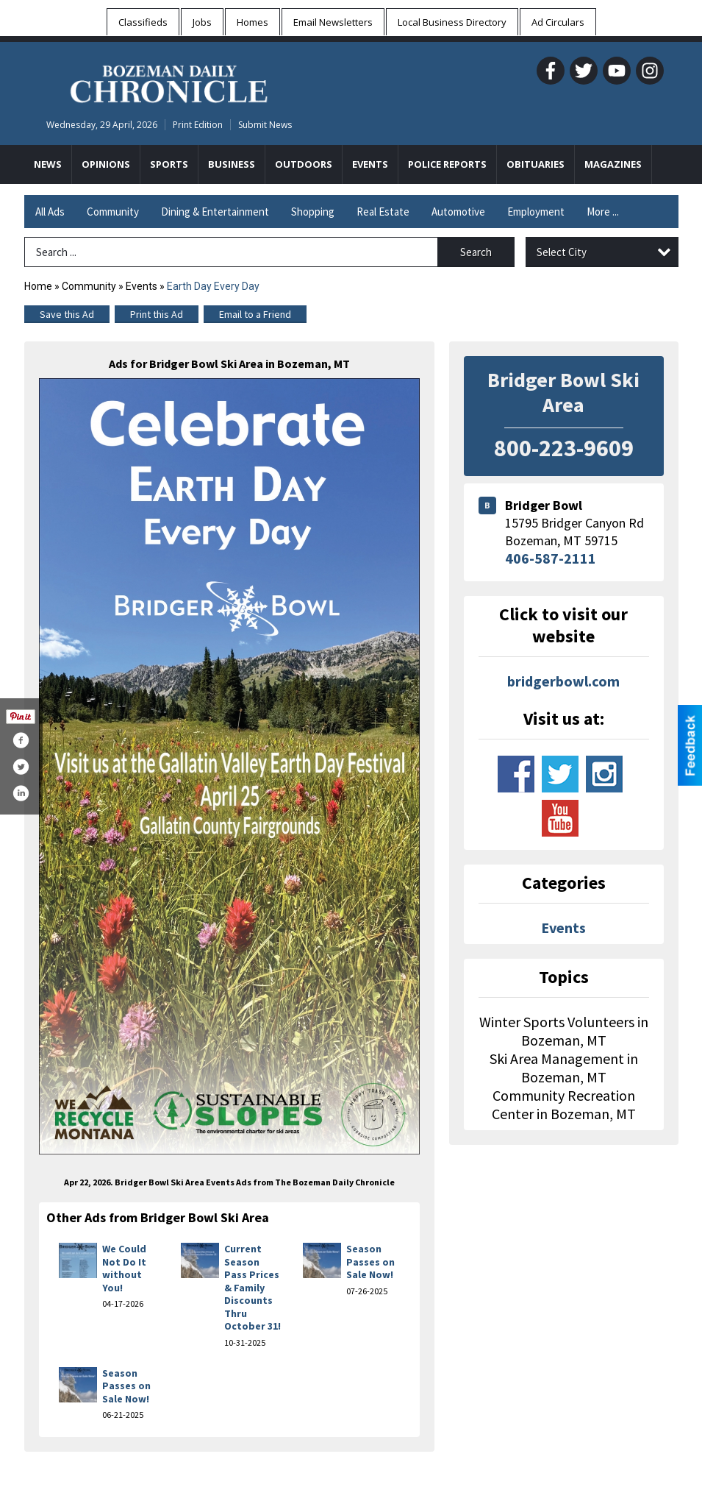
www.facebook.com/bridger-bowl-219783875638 (516, 774)
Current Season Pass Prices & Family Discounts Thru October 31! (252, 1287)
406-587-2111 (550, 558)
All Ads (50, 212)
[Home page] (169, 82)
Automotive (458, 212)
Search (476, 252)
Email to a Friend (255, 314)
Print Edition (198, 124)
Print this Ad (156, 314)
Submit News (265, 124)
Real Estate (383, 212)
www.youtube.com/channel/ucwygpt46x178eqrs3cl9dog (560, 818)
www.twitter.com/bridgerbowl (560, 774)
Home (38, 286)
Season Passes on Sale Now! (370, 1261)
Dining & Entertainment (215, 212)
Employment (536, 212)
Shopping (312, 212)
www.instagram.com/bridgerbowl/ (604, 774)
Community (113, 212)
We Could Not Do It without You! (124, 1268)
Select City (562, 252)
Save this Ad (67, 314)
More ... (603, 212)
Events (143, 286)
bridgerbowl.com (563, 681)
